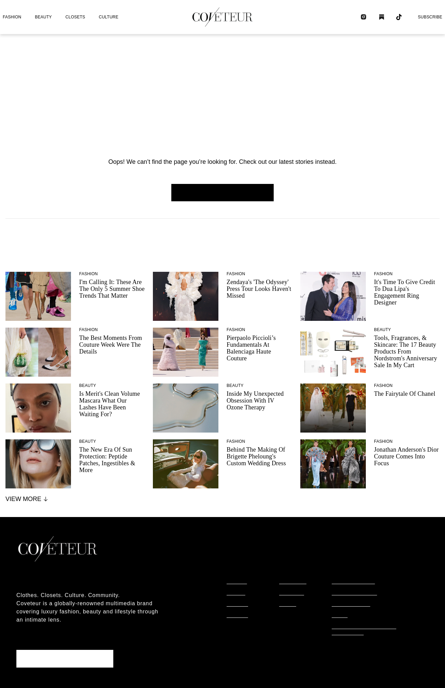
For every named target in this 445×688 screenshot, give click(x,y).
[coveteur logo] (222, 17)
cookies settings (354, 644)
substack (291, 593)
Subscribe (430, 17)
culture (108, 17)
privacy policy (351, 604)
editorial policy (353, 582)
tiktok (287, 604)
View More (27, 499)
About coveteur (41, 582)
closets (75, 17)
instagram (292, 582)
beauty (43, 17)
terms (340, 615)
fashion (12, 17)
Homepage (222, 192)
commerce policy (354, 593)
